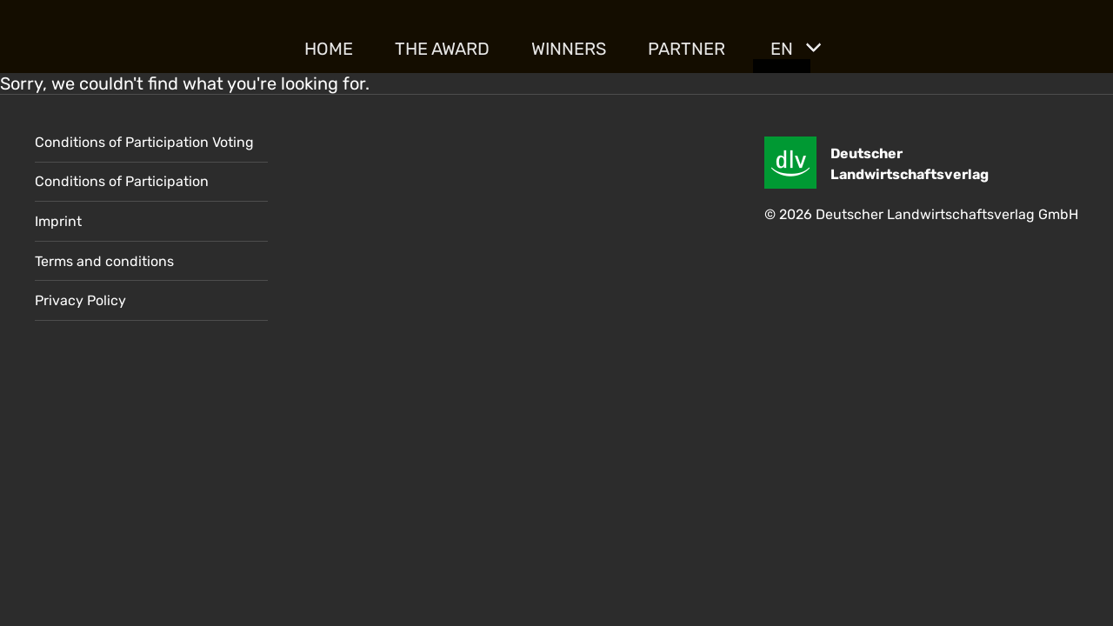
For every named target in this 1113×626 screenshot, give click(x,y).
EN (781, 48)
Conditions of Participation (122, 181)
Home (328, 48)
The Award (442, 48)
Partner (686, 48)
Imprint (58, 221)
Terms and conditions (104, 261)
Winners (568, 48)
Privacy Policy (80, 300)
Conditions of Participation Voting (144, 142)
